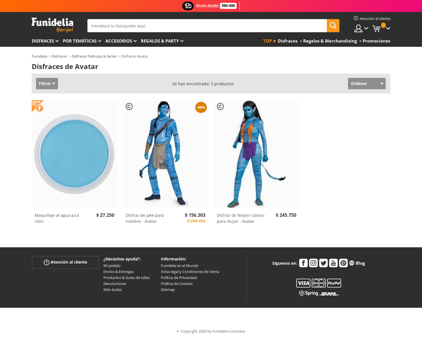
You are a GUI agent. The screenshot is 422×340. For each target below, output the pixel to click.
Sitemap (168, 289)
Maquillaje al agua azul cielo (57, 218)
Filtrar (45, 83)
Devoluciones (114, 283)
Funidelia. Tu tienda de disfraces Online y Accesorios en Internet (52, 25)
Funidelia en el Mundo (180, 265)
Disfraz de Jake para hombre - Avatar (145, 218)
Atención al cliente (65, 262)
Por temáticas (80, 41)
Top (267, 41)
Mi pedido (112, 265)
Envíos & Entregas (118, 271)
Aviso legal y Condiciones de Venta (190, 271)
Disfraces (43, 41)
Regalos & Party (160, 41)
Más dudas (112, 289)
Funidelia (39, 56)
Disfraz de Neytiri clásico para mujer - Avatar (240, 218)
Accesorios (118, 41)
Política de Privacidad (179, 277)
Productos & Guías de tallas (126, 277)
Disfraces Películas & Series (94, 56)
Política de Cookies (177, 283)
